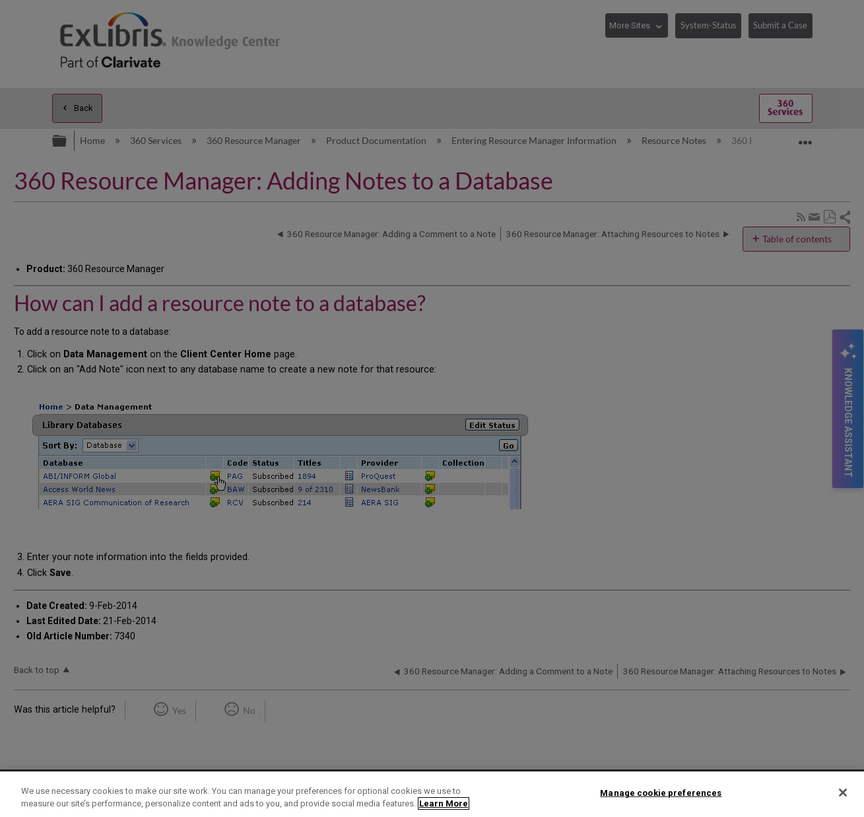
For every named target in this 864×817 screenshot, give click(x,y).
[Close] (842, 792)
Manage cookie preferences (660, 793)
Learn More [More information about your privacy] (443, 803)
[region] (432, 794)
